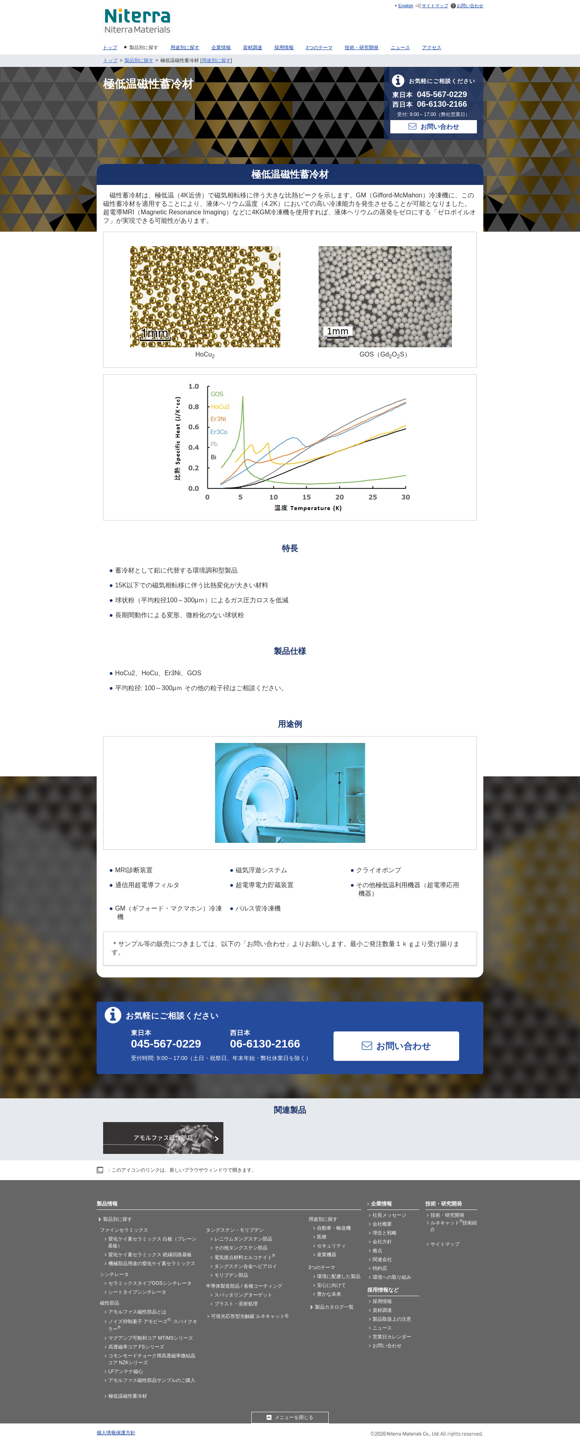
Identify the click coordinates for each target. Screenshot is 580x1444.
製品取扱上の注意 (392, 1319)
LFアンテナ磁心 (125, 1371)
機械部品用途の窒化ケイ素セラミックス (151, 1263)
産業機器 (326, 1254)
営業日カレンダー (392, 1337)
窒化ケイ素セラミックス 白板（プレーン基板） (152, 1242)
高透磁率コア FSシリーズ (136, 1347)
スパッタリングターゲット (243, 1295)
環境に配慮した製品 (338, 1276)
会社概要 (382, 1224)
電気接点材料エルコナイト (244, 1256)
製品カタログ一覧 (334, 1307)
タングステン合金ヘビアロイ (245, 1266)
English (405, 5)
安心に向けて (331, 1285)
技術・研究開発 (447, 1215)
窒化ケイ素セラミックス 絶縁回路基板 (150, 1254)
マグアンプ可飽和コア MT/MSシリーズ (150, 1338)
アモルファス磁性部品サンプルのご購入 (151, 1380)
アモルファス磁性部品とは (137, 1312)
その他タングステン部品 (240, 1248)
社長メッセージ (389, 1215)
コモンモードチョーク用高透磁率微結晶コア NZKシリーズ (151, 1359)
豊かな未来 (329, 1294)
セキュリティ (331, 1246)
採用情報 (382, 1301)
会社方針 (382, 1242)
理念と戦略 (385, 1233)
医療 (322, 1237)
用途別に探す (216, 60)
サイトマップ (435, 5)
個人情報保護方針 (116, 1433)
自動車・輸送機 (334, 1228)
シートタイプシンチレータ (137, 1292)
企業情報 (381, 1204)
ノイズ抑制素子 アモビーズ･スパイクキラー (152, 1324)
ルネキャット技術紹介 (453, 1225)
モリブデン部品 (231, 1275)
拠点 (377, 1250)
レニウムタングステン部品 (243, 1239)
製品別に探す (138, 60)
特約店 (380, 1268)
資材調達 (382, 1310)
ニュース (382, 1328)
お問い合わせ (470, 5)
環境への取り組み (392, 1277)
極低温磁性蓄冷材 (127, 1396)
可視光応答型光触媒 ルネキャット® (249, 1316)
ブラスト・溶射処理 (236, 1304)
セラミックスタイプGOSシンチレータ (150, 1283)
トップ (110, 60)
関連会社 (382, 1259)
